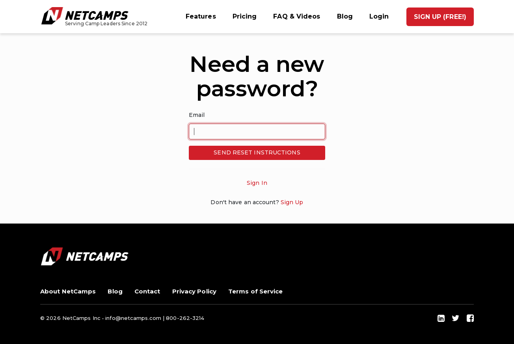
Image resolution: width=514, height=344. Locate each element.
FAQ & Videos (296, 16)
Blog (345, 16)
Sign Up (292, 202)
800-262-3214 (185, 318)
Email (197, 114)
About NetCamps (68, 291)
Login (379, 16)
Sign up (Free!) (440, 17)
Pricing (245, 16)
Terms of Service (255, 291)
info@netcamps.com (133, 318)
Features (201, 16)
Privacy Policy (194, 291)
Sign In (257, 182)
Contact (147, 291)
